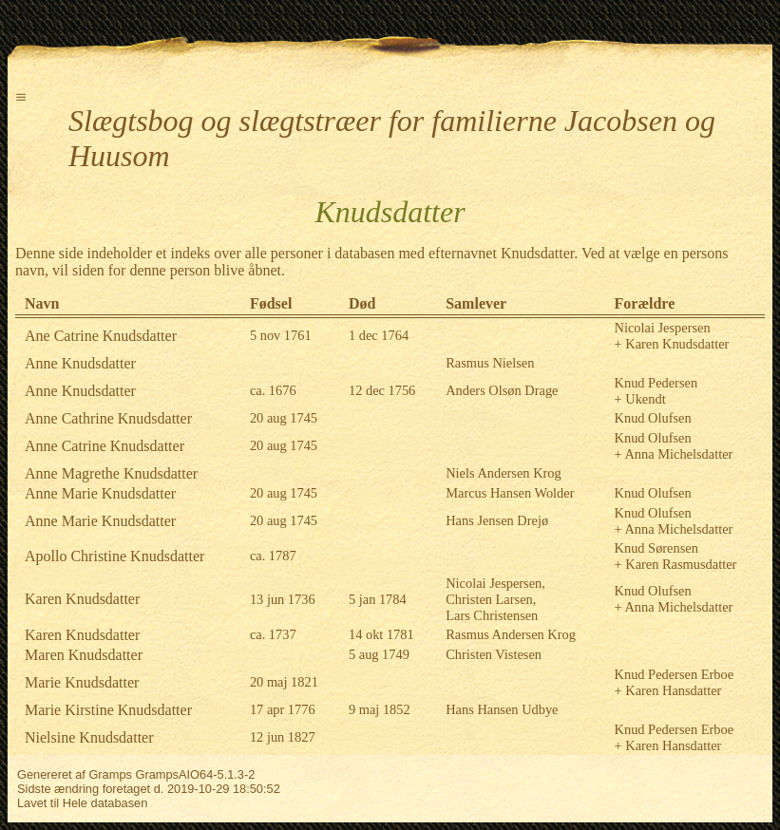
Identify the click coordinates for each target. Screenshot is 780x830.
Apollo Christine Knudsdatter (114, 556)
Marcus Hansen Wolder (510, 492)
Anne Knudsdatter (80, 363)
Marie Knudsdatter (82, 682)
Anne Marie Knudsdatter (100, 493)
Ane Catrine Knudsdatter (101, 336)
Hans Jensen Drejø (497, 520)
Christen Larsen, (491, 599)
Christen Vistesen (494, 654)
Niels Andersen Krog (503, 473)
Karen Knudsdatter (82, 599)
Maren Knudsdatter (84, 655)
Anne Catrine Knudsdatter (104, 446)
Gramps (110, 774)
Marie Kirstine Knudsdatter (108, 710)
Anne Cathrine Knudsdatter (108, 418)
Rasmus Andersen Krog (511, 634)
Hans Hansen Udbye (502, 709)
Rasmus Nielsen (490, 362)
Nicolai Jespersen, (495, 583)
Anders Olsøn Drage (502, 390)
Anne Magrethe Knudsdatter (111, 473)
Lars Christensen (492, 615)
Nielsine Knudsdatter (89, 737)
